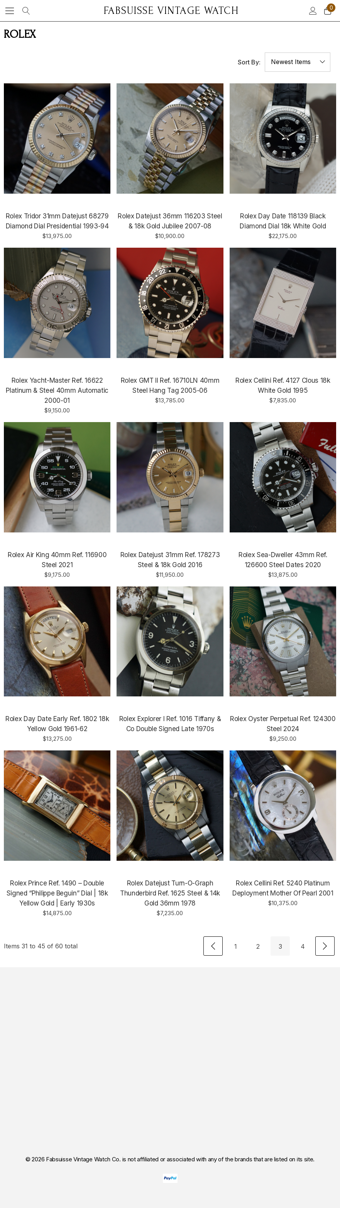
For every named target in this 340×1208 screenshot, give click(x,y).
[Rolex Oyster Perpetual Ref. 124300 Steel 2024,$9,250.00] (283, 641)
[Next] (325, 946)
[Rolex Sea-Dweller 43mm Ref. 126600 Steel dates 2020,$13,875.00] (283, 477)
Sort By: (249, 62)
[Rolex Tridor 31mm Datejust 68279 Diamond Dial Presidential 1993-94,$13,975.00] (57, 138)
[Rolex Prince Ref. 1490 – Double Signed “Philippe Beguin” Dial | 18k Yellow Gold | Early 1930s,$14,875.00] (57, 805)
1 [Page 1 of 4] (235, 946)
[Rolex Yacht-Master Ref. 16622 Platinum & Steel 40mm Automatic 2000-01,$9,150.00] (57, 303)
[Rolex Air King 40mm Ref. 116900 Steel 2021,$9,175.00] (57, 477)
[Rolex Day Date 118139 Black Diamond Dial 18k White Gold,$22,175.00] (283, 138)
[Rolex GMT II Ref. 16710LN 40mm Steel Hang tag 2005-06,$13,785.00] (170, 303)
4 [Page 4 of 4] (303, 946)
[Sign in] (312, 10)
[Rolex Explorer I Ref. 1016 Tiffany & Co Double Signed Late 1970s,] (170, 641)
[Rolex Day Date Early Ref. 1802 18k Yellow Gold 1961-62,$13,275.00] (57, 641)
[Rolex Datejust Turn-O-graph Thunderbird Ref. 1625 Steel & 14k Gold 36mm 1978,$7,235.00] (170, 805)
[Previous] (213, 946)
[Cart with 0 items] (327, 10)
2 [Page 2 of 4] (258, 946)
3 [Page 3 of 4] (280, 946)
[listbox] (297, 62)
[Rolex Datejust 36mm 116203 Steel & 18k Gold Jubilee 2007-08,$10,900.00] (170, 138)
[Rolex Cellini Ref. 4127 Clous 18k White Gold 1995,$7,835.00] (283, 303)
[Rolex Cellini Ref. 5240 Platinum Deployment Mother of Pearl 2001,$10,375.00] (283, 805)
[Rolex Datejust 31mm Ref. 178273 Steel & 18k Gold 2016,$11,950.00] (170, 477)
